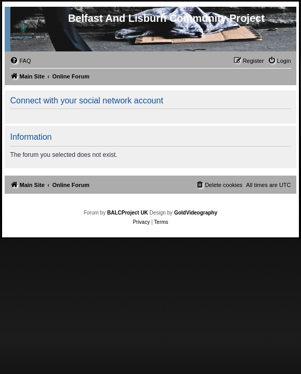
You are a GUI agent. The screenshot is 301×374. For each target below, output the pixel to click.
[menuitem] (20, 61)
